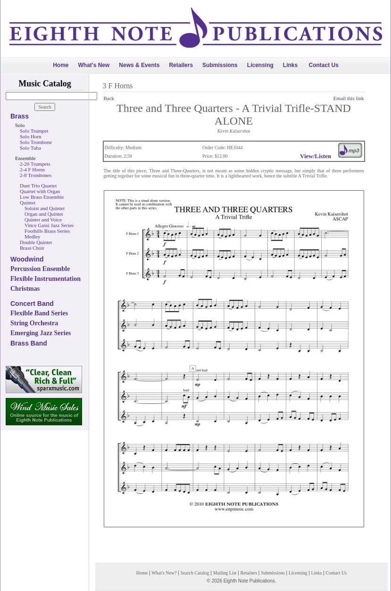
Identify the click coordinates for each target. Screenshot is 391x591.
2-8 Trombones (35, 175)
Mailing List (225, 572)
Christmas (25, 288)
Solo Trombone (36, 142)
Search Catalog (195, 572)
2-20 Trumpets (35, 164)
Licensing (260, 65)
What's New (93, 65)
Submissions (220, 65)
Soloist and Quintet (45, 208)
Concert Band (32, 303)
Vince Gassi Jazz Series (49, 225)
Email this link (348, 98)
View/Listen (315, 156)
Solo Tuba (30, 148)
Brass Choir (32, 248)
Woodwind (27, 259)
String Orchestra (34, 323)
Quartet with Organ (40, 191)
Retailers (181, 65)
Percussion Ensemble (40, 268)
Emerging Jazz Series (40, 333)
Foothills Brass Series (47, 231)
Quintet (27, 202)
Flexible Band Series (39, 313)
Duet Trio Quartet (38, 185)
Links (290, 65)
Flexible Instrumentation (45, 278)
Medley (33, 236)
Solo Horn (31, 136)
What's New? (163, 572)
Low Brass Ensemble (42, 197)
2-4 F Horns (32, 169)
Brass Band (28, 343)
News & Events (139, 65)
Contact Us (324, 65)
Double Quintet (36, 242)
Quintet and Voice (43, 219)
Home (60, 65)
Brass (19, 116)
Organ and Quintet (44, 214)
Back (109, 98)
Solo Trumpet (34, 131)
